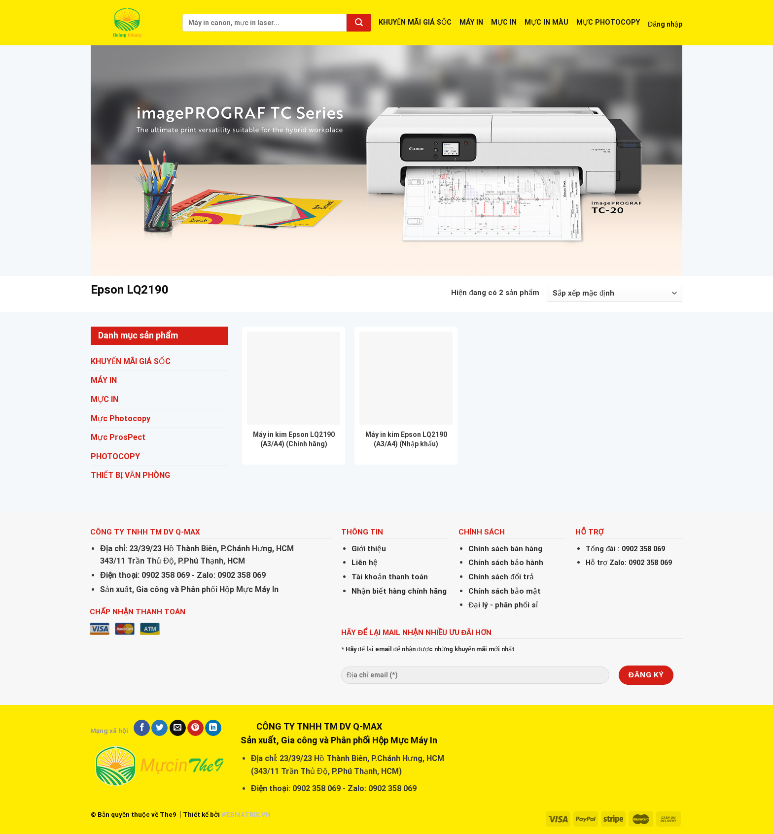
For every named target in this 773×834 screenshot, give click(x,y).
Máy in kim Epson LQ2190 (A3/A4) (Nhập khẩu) (406, 439)
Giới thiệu (368, 548)
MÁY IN (471, 22)
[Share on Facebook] (142, 728)
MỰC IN (504, 22)
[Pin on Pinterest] (195, 728)
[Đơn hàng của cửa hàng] (614, 293)
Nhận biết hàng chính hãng (399, 591)
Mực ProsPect (118, 437)
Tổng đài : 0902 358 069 (625, 549)
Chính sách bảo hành (505, 562)
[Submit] (359, 23)
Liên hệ (364, 562)
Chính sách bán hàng (505, 548)
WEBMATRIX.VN (246, 814)
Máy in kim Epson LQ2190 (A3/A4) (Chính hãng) (294, 439)
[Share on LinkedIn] (213, 728)
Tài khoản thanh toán (389, 576)
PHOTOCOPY (115, 456)
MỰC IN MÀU (546, 22)
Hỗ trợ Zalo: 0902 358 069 (629, 563)
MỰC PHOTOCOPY (608, 22)
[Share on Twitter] (159, 728)
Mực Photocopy (120, 418)
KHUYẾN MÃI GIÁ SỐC (415, 22)
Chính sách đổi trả (500, 576)
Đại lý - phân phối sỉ (503, 604)
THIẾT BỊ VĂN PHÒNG (130, 475)
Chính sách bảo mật (504, 591)
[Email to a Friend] (178, 728)
